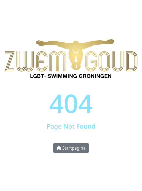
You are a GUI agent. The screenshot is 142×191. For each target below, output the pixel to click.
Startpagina (71, 148)
